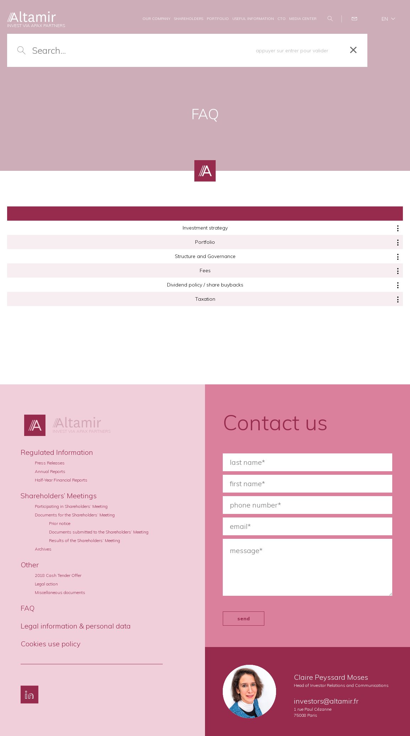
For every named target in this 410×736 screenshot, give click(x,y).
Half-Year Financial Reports (61, 480)
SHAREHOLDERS (188, 18)
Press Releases (50, 463)
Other (30, 564)
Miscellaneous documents (60, 592)
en (385, 19)
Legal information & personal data (76, 625)
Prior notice (59, 523)
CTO (281, 18)
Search (330, 18)
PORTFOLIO (218, 18)
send (243, 618)
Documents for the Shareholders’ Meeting (75, 514)
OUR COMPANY (156, 18)
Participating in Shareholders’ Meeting (71, 506)
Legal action (46, 584)
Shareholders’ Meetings (59, 495)
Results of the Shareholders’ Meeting (84, 540)
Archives (43, 549)
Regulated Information (57, 452)
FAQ (27, 608)
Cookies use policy (51, 643)
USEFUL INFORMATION (253, 18)
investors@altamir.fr (326, 700)
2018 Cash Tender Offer (58, 575)
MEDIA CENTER (303, 18)
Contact (355, 18)
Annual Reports (50, 471)
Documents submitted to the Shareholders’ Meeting (99, 532)
